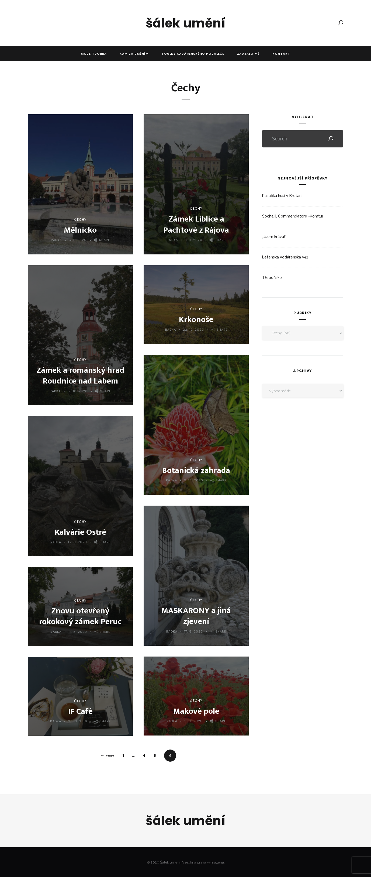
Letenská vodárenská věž (285, 257)
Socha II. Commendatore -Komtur (292, 216)
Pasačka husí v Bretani (282, 196)
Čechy (80, 219)
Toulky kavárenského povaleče (192, 53)
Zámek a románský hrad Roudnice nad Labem (80, 375)
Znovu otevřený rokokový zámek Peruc (80, 616)
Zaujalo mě (248, 53)
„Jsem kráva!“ (274, 236)
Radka (56, 240)
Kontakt (281, 53)
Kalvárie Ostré (80, 532)
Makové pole (196, 711)
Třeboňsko (272, 277)
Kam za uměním (134, 53)
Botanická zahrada (196, 470)
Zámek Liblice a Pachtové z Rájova (196, 224)
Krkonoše (196, 319)
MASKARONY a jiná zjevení (196, 616)
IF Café (80, 711)
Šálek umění (185, 23)
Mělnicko (80, 230)
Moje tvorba (94, 53)
